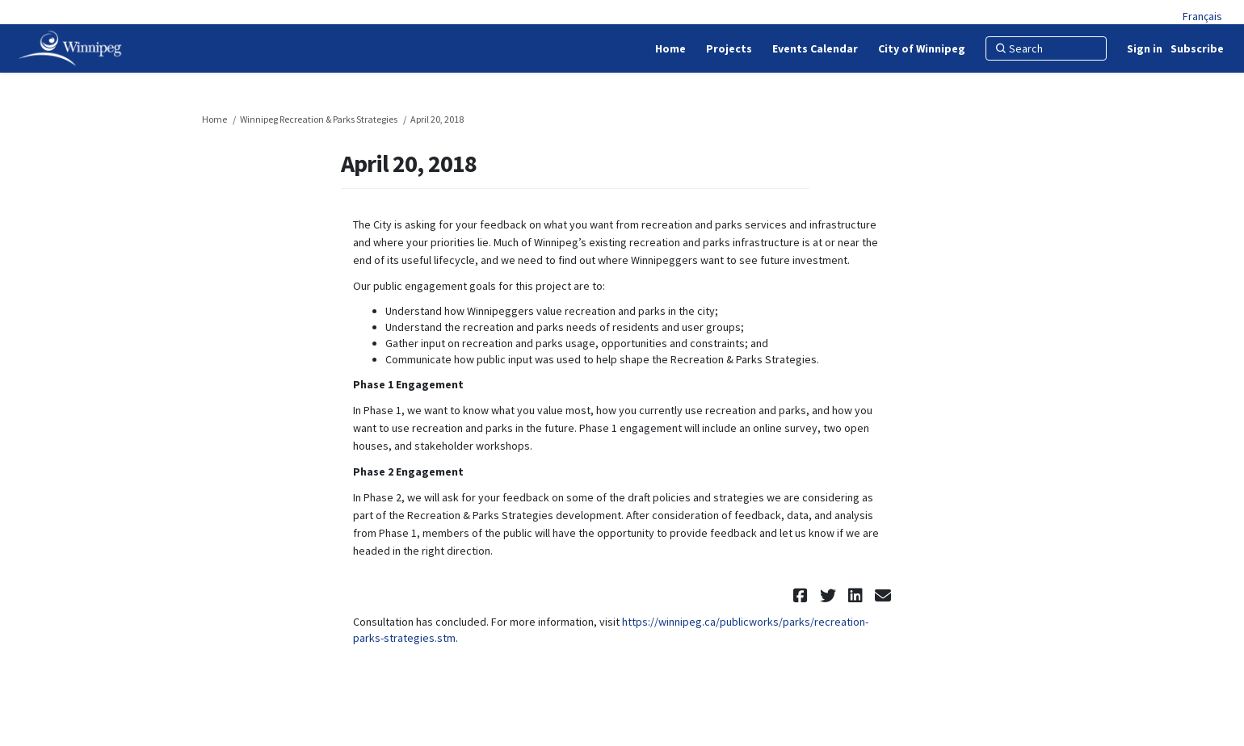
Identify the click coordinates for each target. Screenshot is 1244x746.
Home (214, 119)
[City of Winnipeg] (921, 48)
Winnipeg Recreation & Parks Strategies (318, 119)
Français (1202, 16)
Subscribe (1197, 48)
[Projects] (729, 48)
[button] (802, 595)
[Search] (1046, 48)
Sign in (1144, 48)
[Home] (670, 48)
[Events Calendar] (815, 48)
